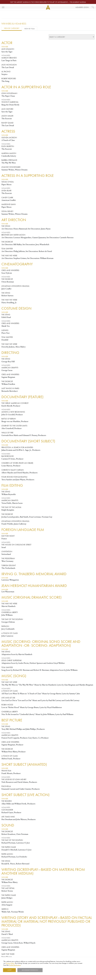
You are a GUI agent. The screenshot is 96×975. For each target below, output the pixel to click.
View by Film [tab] (29, 28)
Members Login (82, 7)
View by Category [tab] (11, 28)
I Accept (9, 970)
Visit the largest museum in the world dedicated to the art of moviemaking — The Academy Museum (48, 2)
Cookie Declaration (15, 965)
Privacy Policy (10, 963)
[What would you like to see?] (93, 7)
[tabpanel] (48, 499)
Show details (48, 970)
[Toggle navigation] (3, 7)
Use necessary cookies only (30, 970)
